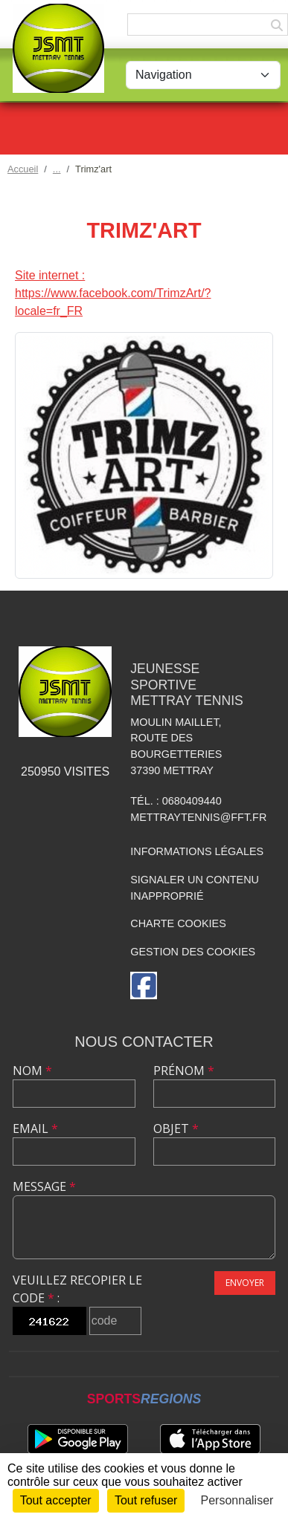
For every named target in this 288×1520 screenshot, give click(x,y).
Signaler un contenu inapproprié (194, 888)
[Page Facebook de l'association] (143, 985)
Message (44, 1186)
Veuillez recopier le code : (77, 1289)
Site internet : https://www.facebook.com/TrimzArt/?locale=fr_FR (113, 293)
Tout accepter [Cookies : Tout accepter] (56, 1500)
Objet (176, 1128)
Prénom (183, 1070)
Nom (32, 1070)
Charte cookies (177, 923)
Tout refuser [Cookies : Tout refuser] (146, 1500)
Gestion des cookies (192, 952)
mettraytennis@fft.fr (198, 817)
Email (35, 1128)
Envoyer (244, 1282)
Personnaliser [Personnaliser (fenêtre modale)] (237, 1500)
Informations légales (196, 851)
